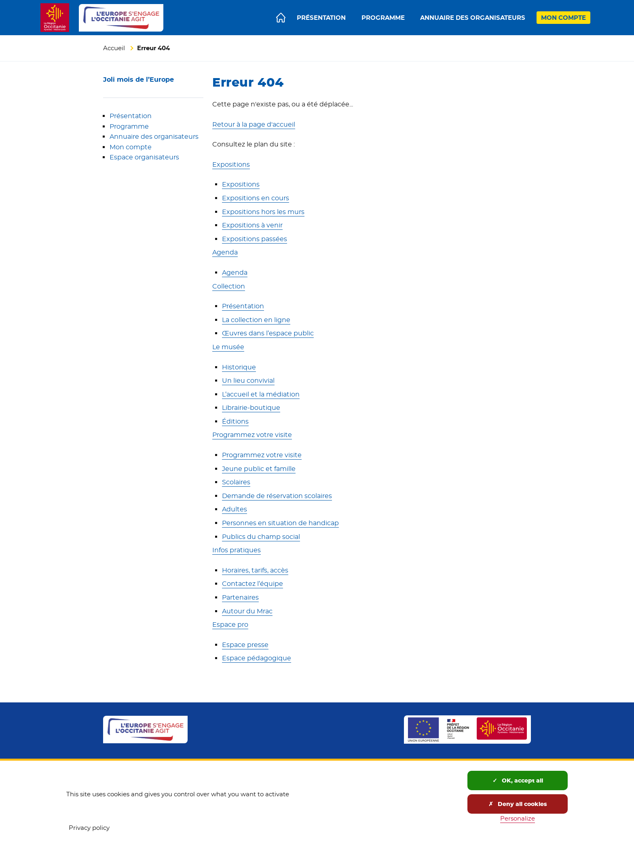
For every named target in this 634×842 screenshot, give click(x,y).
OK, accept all (517, 780)
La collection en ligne (256, 320)
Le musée (228, 347)
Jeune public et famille (259, 469)
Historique (239, 367)
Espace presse (245, 645)
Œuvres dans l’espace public (268, 333)
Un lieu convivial (248, 380)
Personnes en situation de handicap (280, 523)
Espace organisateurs (144, 157)
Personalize (517, 818)
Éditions (235, 421)
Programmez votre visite (252, 435)
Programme (129, 126)
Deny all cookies (517, 804)
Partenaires (240, 597)
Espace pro (230, 624)
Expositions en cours (255, 198)
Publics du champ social (261, 537)
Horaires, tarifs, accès (255, 570)
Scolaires (236, 482)
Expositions (231, 164)
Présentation (131, 116)
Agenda (225, 252)
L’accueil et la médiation (261, 394)
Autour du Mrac (247, 611)
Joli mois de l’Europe (138, 79)
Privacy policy (89, 827)
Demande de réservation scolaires (277, 496)
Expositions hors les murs (263, 212)
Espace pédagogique (256, 658)
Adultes (234, 509)
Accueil (114, 48)
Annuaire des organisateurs (154, 136)
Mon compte (131, 147)
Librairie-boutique (251, 407)
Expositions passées (254, 239)
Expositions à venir (252, 225)
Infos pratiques (236, 550)
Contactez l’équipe (252, 583)
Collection (228, 286)
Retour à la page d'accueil (253, 124)
